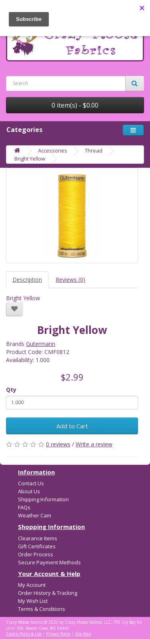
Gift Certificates (37, 546)
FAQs (24, 507)
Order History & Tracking (47, 592)
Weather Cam (34, 515)
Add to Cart (72, 426)
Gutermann (40, 344)
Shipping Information (43, 499)
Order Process (35, 554)
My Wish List (33, 600)
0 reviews (58, 444)
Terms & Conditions (41, 609)
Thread (93, 150)
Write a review (94, 444)
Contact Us (31, 483)
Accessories (52, 150)
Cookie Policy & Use (24, 634)
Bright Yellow (29, 158)
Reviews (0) (70, 279)
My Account (32, 584)
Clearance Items (37, 538)
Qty (11, 389)
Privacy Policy (58, 634)
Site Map (83, 634)
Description (27, 279)
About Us (29, 491)
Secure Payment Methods (49, 562)
